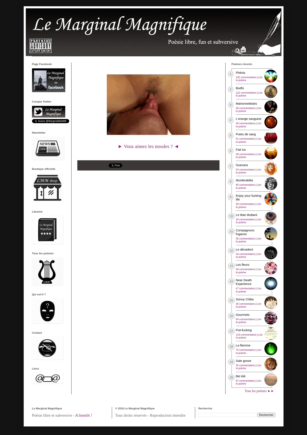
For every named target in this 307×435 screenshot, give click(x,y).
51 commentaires (245, 138)
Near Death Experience (244, 282)
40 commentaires (245, 269)
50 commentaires (245, 365)
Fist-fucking (244, 330)
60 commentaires (245, 184)
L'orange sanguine (248, 118)
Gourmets (243, 314)
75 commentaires (245, 350)
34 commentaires (245, 219)
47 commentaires (245, 288)
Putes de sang (246, 134)
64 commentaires (245, 319)
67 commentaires (245, 380)
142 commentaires (246, 77)
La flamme (243, 345)
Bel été (241, 376)
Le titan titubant (246, 215)
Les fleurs (242, 264)
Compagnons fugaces (245, 232)
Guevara (242, 165)
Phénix (240, 72)
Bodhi (240, 88)
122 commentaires (246, 92)
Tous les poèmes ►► (259, 391)
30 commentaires (245, 123)
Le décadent (244, 249)
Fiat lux (241, 149)
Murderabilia (244, 180)
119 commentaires (246, 334)
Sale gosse (243, 360)
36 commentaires (245, 108)
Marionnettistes (246, 103)
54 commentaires (245, 169)
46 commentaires (245, 303)
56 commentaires (245, 238)
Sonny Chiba (245, 299)
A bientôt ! (83, 415)
